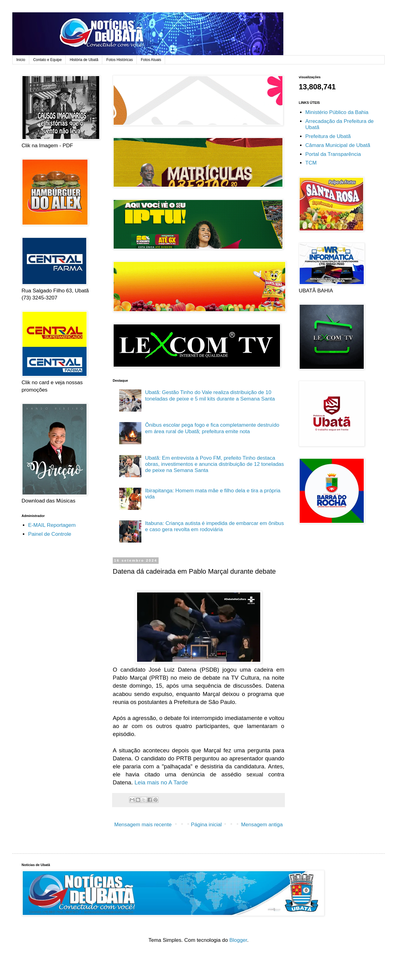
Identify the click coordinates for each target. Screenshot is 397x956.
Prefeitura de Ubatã (327, 136)
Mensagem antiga (262, 825)
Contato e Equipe (47, 60)
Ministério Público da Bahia (336, 112)
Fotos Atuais (151, 60)
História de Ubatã (84, 60)
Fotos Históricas (119, 60)
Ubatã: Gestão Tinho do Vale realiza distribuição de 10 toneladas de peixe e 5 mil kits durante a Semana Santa (210, 395)
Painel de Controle (49, 534)
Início (20, 60)
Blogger (238, 940)
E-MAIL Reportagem (51, 525)
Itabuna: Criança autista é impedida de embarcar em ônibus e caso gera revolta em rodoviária (214, 526)
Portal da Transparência (333, 154)
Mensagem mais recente (143, 825)
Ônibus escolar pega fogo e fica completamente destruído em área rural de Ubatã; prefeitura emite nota (212, 428)
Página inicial (206, 825)
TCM (311, 163)
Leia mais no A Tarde (161, 782)
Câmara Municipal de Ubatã (337, 145)
